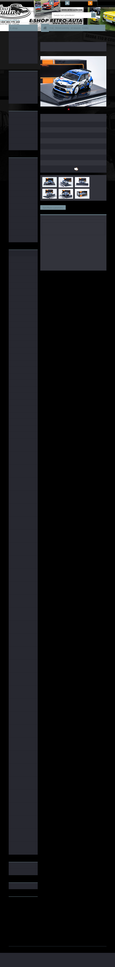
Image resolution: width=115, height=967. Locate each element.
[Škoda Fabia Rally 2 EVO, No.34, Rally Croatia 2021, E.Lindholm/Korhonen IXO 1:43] (73, 57)
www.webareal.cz (35, 948)
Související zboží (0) (77, 207)
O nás (52, 28)
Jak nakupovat (75, 28)
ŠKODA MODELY (52, 37)
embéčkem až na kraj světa (20, 908)
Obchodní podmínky (62, 28)
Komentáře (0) (97, 207)
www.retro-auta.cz (17, 902)
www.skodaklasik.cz (18, 906)
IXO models (67, 274)
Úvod (43, 37)
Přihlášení (59, 3)
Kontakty (85, 28)
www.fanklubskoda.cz (18, 904)
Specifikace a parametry (53, 207)
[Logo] (26, 15)
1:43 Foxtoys (84, 274)
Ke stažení (47, 212)
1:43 (75, 274)
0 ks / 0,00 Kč (99, 2)
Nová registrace (77, 3)
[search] (93, 15)
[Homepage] (45, 28)
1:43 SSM (95, 274)
